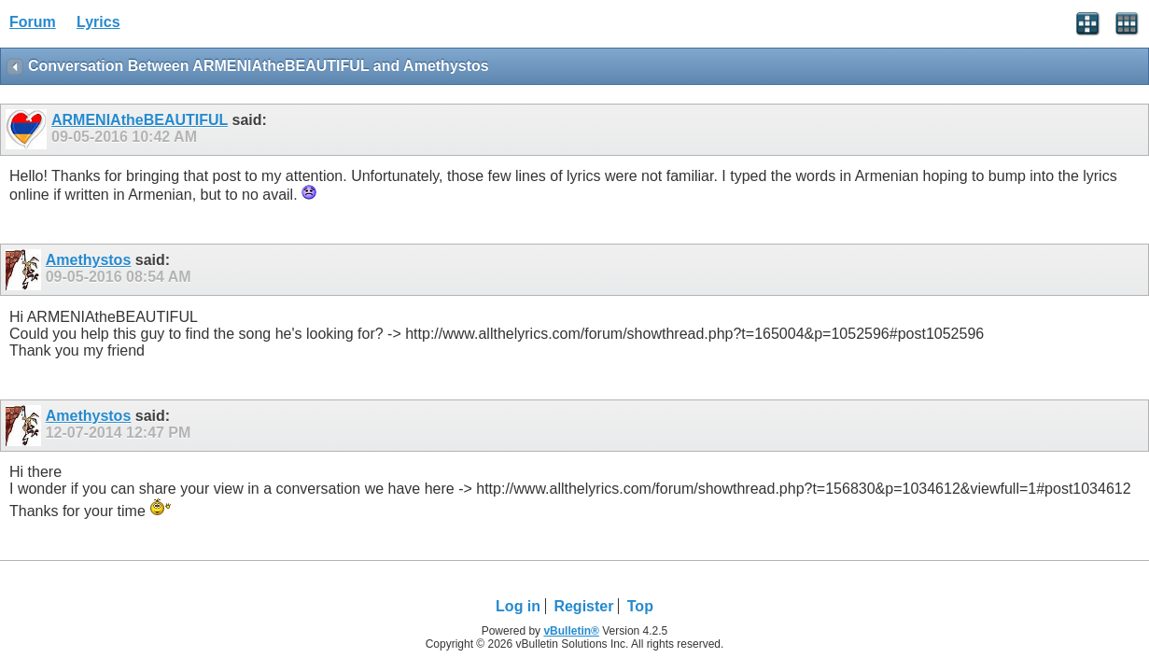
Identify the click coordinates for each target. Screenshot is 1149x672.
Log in (518, 606)
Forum (32, 22)
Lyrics (98, 22)
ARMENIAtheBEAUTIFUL (139, 120)
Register (583, 606)
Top (640, 606)
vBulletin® (571, 630)
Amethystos (89, 260)
